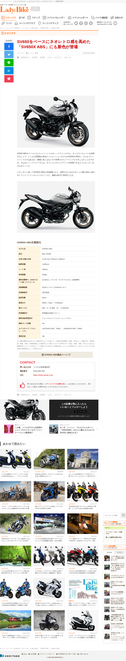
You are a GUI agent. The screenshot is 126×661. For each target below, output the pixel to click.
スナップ (36, 17)
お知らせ (119, 17)
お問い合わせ (83, 654)
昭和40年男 (59, 1)
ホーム (2, 28)
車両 (36, 53)
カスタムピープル (34, 1)
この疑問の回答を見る (115, 537)
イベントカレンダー (56, 17)
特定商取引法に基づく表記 (67, 654)
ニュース (31, 53)
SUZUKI (34, 57)
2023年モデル (25, 57)
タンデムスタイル (20, 1)
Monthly (119, 552)
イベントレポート (80, 17)
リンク (9, 23)
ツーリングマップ (50, 23)
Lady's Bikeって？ (35, 9)
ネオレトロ (67, 57)
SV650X (42, 57)
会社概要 (33, 654)
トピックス (11, 17)
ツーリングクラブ (27, 23)
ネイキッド (58, 57)
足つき (22, 17)
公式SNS (68, 23)
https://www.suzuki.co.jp (43, 375)
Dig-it (25, 654)
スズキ (50, 57)
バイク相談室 (101, 17)
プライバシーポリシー (47, 654)
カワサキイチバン (47, 1)
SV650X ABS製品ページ (56, 355)
